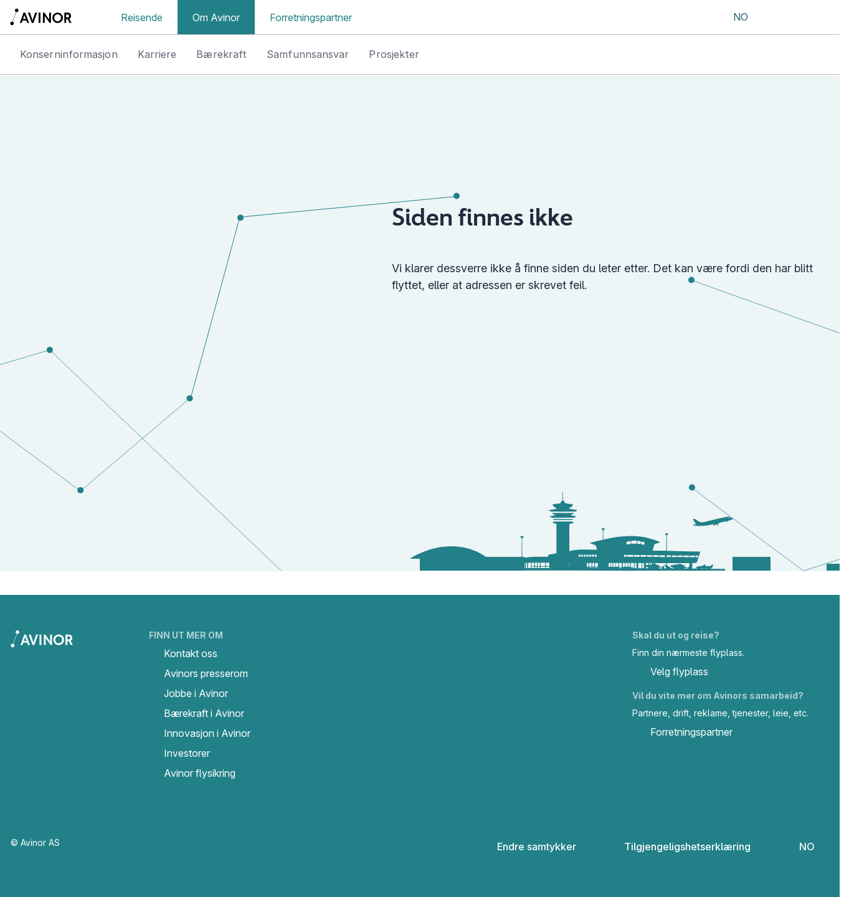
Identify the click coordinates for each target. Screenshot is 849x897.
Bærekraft (221, 54)
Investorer (187, 753)
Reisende (142, 17)
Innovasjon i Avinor (207, 733)
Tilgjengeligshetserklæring (678, 846)
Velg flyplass (670, 672)
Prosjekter (394, 54)
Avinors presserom (206, 673)
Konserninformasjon (69, 54)
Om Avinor (216, 17)
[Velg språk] (732, 17)
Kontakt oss (190, 653)
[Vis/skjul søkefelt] (778, 17)
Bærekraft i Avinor (204, 713)
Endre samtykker (528, 846)
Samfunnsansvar (308, 54)
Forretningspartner (311, 17)
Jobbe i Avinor (196, 693)
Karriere (157, 54)
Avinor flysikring (199, 773)
